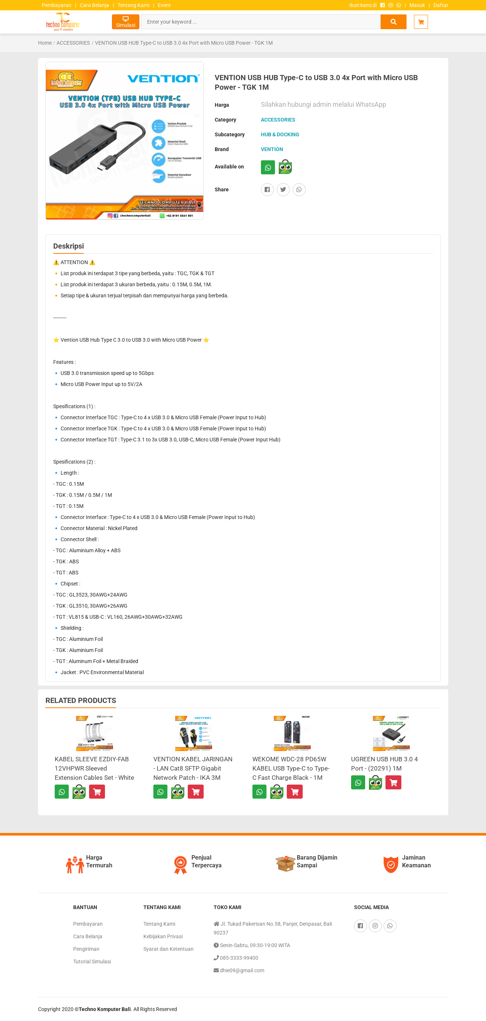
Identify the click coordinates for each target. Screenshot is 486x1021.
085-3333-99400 (236, 957)
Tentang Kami (133, 5)
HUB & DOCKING (280, 134)
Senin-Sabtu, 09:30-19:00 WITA (252, 945)
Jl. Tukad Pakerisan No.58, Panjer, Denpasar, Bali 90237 (273, 927)
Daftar (441, 5)
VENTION (272, 149)
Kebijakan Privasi (163, 936)
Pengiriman (86, 949)
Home (45, 43)
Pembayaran (56, 5)
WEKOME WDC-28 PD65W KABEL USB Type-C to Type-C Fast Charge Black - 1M (291, 768)
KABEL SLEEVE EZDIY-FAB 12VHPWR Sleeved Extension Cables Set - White (94, 768)
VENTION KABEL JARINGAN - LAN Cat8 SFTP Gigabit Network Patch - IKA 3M (192, 768)
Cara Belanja (94, 5)
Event (164, 5)
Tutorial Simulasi (92, 961)
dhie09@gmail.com (239, 970)
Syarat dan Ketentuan (168, 949)
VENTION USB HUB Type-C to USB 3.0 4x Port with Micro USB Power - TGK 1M (184, 43)
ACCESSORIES (73, 43)
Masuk (417, 5)
